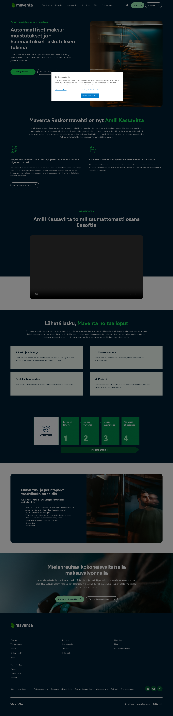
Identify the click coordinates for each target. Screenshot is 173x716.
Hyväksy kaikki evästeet (90, 95)
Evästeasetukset (61, 90)
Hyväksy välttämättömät (90, 90)
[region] (87, 86)
